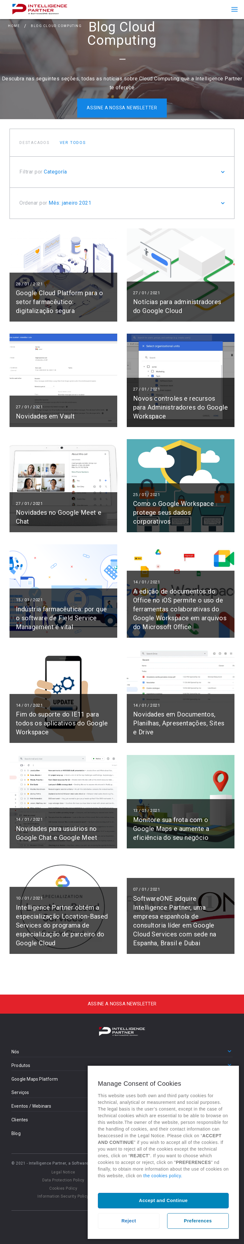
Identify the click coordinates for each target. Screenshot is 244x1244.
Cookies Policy (63, 1188)
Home (14, 26)
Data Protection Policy (63, 1180)
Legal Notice (63, 1172)
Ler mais (63, 275)
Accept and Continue (163, 1200)
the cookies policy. (162, 1175)
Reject (128, 1220)
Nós (15, 1051)
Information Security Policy (63, 1196)
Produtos (20, 1065)
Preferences (198, 1220)
